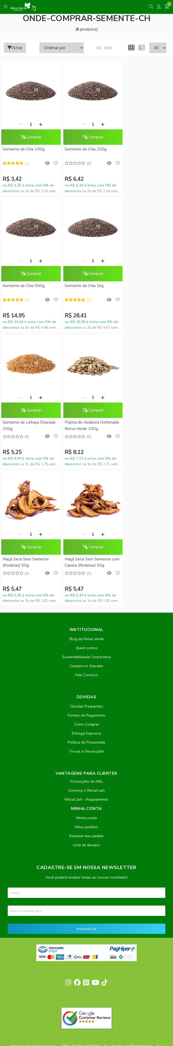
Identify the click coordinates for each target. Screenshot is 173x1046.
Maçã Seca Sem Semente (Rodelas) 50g (26, 410)
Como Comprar (86, 572)
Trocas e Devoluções (87, 599)
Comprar (28, 132)
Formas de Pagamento (86, 563)
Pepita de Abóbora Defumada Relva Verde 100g (137, 279)
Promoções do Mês (86, 629)
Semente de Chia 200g (80, 144)
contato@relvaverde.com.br (49, 904)
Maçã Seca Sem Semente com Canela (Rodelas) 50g (83, 410)
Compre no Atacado (86, 513)
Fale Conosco (86, 522)
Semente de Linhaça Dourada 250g (77, 278)
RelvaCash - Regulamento (86, 647)
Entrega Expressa (86, 581)
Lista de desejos (86, 692)
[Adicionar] (38, 119)
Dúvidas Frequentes (86, 554)
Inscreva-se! (87, 776)
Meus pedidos (86, 674)
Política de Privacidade (86, 590)
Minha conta (86, 665)
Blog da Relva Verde (87, 486)
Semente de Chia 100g (24, 144)
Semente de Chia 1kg (22, 275)
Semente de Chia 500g (137, 144)
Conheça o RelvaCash (86, 638)
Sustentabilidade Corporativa (86, 504)
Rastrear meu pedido (86, 683)
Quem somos (87, 495)
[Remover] (18, 119)
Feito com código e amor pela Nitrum (86, 1004)
